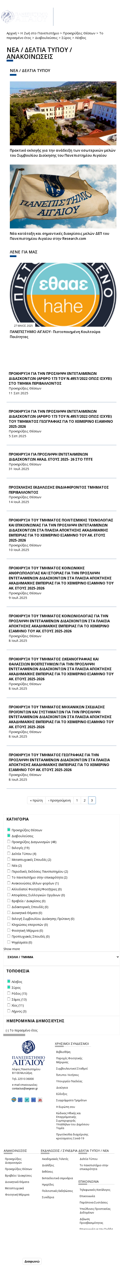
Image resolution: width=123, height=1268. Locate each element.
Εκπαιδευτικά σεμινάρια (57, 1178)
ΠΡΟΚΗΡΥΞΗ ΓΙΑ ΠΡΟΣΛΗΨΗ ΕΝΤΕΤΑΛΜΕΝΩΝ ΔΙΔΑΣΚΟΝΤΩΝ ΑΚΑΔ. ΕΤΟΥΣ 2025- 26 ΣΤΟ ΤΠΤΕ (51, 457)
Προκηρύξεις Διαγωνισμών (13, 1161)
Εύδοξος (61, 1094)
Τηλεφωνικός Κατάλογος (95, 1190)
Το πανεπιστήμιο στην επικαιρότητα (94, 1167)
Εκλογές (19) (21, 848)
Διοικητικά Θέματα (17, 1182)
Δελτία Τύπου (89, 1159)
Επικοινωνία (87, 1196)
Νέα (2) (17, 865)
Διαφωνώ (32, 1261)
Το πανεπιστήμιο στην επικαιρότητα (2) (39, 877)
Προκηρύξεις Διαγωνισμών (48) (34, 842)
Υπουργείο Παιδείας (69, 1081)
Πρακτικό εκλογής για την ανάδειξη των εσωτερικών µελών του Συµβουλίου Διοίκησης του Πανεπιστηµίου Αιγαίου (63, 153)
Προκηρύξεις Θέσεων (79, 33)
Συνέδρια (48, 1197)
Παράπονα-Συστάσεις (94, 1202)
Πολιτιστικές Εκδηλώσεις (57, 1191)
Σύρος (66, 37)
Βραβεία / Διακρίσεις (18, 1175)
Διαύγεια (62, 1087)
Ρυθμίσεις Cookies (18, 1252)
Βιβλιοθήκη (63, 1052)
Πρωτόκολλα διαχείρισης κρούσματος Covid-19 (72, 1136)
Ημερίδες (48, 1184)
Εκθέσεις (47, 1171)
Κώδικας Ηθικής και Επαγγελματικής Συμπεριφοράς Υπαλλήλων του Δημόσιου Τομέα (72, 1120)
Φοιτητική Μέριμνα (17, 1194)
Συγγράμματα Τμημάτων (71, 1100)
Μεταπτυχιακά (14, 1188)
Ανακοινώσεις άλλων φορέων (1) (35, 883)
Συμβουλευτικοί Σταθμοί (72, 1068)
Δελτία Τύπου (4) (24, 854)
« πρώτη (36, 800)
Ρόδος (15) (19, 993)
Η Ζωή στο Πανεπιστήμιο (39, 33)
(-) (8, 1030)
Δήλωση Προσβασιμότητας (91, 1221)
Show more (12, 949)
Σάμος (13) (19, 999)
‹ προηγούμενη (59, 800)
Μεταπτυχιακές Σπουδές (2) (31, 860)
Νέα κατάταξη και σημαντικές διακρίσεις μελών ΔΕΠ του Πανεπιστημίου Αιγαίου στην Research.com (59, 236)
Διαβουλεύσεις (46, 37)
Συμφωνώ (12, 1261)
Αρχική (12, 33)
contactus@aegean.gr (26, 1088)
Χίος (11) (18, 1005)
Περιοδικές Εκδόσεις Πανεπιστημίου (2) (40, 871)
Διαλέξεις (48, 1165)
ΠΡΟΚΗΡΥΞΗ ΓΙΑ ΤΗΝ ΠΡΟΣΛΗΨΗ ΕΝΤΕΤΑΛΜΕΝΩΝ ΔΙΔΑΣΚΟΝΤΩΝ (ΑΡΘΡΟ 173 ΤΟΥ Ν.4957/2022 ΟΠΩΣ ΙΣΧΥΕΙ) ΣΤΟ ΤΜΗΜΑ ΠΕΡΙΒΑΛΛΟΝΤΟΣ (60, 378)
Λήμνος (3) (19, 1011)
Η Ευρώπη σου (65, 1107)
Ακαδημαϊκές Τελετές (55, 1159)
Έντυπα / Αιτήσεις (67, 1075)
